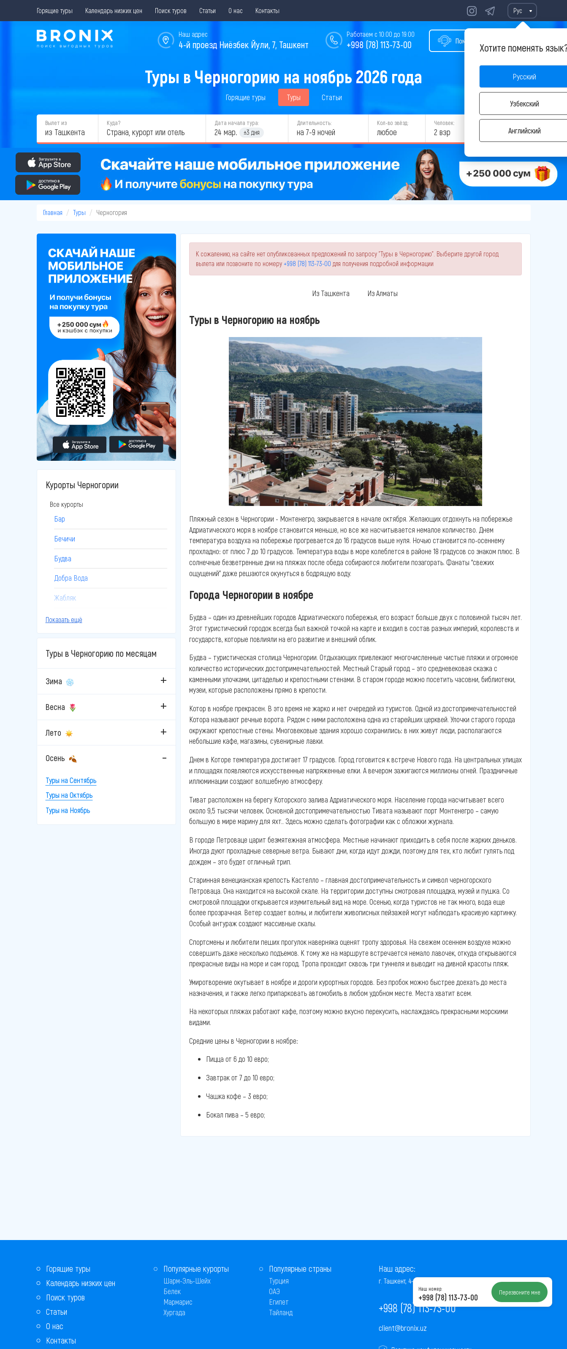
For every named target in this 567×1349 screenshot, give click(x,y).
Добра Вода (71, 577)
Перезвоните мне (519, 1292)
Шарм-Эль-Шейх (187, 1280)
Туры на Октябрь (69, 795)
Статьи (207, 10)
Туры (294, 97)
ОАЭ (274, 1291)
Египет (279, 1301)
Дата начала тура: (236, 122)
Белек (172, 1291)
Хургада (174, 1312)
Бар (59, 518)
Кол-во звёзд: (392, 122)
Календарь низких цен (113, 10)
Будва (62, 558)
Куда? (113, 122)
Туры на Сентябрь (71, 780)
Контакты (267, 10)
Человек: (444, 122)
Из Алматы (382, 293)
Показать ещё (64, 619)
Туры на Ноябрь (68, 810)
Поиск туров (171, 10)
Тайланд (281, 1312)
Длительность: (314, 122)
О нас (235, 10)
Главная (52, 212)
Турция (279, 1280)
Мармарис (178, 1301)
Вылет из (56, 122)
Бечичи (64, 538)
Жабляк (65, 597)
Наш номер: (430, 1289)
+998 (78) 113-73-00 (379, 44)
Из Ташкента (331, 293)
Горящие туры (55, 10)
